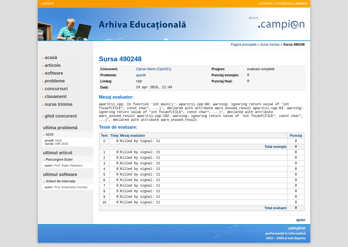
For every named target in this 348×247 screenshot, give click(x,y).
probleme (55, 81)
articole (53, 65)
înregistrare (284, 3)
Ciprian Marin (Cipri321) (153, 69)
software (54, 73)
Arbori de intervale (60, 181)
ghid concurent (61, 116)
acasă (51, 57)
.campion (47, 3)
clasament (55, 96)
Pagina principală (244, 45)
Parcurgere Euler (59, 160)
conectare (265, 3)
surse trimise (59, 104)
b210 (49, 134)
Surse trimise (270, 45)
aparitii (141, 75)
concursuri (56, 88)
